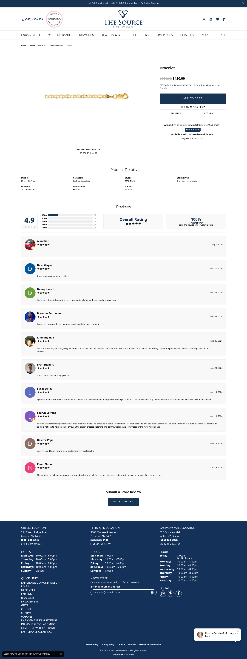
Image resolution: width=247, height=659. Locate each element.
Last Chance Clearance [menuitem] (36, 631)
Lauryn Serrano (46, 413)
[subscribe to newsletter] (152, 592)
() (95, 215)
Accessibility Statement (150, 644)
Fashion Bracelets (56, 46)
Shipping (176, 113)
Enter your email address (105, 586)
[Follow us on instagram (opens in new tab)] (163, 594)
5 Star (44, 215)
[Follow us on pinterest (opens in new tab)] (171, 594)
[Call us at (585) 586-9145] (100, 540)
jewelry (32, 46)
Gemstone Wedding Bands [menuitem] (39, 628)
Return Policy (92, 644)
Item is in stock (192, 129)
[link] (32, 19)
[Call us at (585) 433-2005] (169, 540)
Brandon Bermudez (49, 313)
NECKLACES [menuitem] (28, 590)
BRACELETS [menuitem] (27, 597)
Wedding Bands (60, 35)
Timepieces (164, 35)
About (206, 35)
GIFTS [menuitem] (24, 605)
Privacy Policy (108, 644)
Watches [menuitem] (27, 616)
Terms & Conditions (127, 644)
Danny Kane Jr (46, 289)
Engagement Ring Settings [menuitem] (39, 620)
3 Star (44, 221)
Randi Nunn (44, 464)
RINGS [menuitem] (25, 586)
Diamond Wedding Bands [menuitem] (38, 624)
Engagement (30, 35)
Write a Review (123, 501)
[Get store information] (31, 544)
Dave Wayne (45, 265)
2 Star (44, 224)
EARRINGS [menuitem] (27, 594)
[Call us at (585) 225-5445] (30, 540)
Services (187, 35)
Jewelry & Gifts (114, 35)
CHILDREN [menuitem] (27, 609)
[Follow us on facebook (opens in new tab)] (179, 594)
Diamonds (86, 35)
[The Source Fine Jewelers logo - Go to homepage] (123, 19)
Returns (209, 113)
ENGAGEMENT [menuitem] (29, 601)
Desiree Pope (45, 440)
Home (23, 46)
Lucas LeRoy (44, 388)
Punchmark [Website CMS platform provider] (129, 654)
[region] (89, 98)
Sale (222, 35)
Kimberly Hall (45, 337)
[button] (204, 19)
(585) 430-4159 (88, 153)
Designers (141, 35)
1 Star (44, 227)
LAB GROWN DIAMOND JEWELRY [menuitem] (40, 582)
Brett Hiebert (45, 364)
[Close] (243, 3)
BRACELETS (42, 46)
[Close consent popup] (61, 654)
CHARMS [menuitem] (26, 613)
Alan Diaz (43, 241)
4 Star (44, 218)
